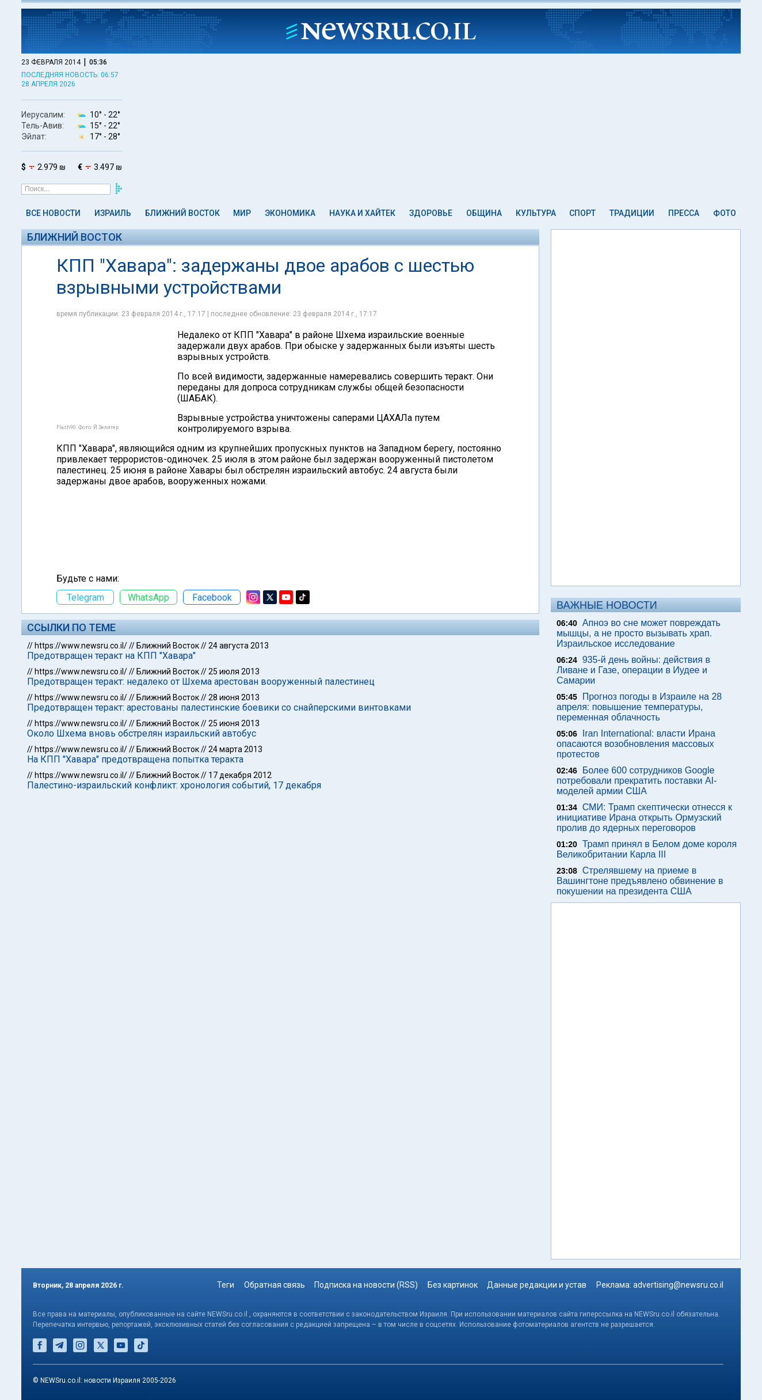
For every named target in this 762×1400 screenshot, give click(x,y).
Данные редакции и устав (536, 1284)
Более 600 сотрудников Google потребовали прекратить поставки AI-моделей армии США (637, 780)
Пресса (683, 213)
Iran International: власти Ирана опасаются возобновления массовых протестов (636, 744)
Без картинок (453, 1284)
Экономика (290, 213)
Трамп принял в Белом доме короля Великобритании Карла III (647, 849)
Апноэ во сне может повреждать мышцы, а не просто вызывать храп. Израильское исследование (639, 633)
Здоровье (430, 213)
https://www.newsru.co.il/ (81, 645)
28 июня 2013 (234, 697)
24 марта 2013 (235, 749)
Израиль (112, 213)
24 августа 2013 (238, 645)
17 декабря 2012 (240, 775)
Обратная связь (274, 1284)
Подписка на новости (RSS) (366, 1284)
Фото (724, 213)
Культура (536, 213)
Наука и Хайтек (362, 213)
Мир (242, 213)
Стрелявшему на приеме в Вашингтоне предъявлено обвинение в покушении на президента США (640, 881)
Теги (225, 1284)
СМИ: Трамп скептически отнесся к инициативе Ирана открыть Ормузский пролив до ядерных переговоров (644, 817)
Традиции (631, 213)
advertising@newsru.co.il (678, 1284)
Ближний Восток (182, 213)
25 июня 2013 (234, 723)
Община (484, 213)
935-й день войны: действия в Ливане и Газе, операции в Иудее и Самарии (633, 670)
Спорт (582, 213)
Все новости (53, 213)
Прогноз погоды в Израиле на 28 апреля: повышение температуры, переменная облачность (639, 707)
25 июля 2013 (234, 671)
